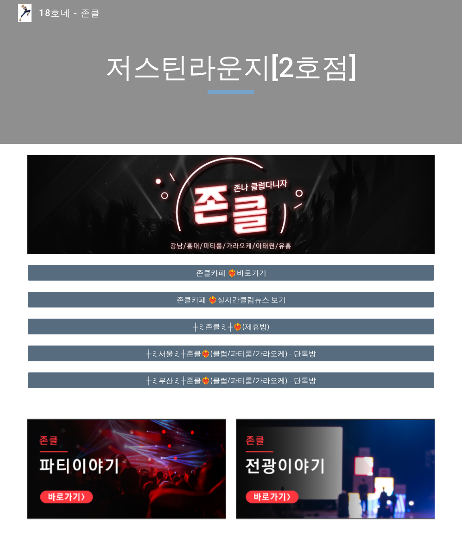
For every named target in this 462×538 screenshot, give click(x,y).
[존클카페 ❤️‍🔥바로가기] (231, 272)
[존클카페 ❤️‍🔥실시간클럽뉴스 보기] (231, 299)
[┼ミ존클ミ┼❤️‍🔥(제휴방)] (231, 326)
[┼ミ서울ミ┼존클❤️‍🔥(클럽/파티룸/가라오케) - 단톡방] (231, 353)
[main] (231, 71)
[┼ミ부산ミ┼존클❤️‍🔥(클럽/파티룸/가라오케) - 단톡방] (231, 380)
